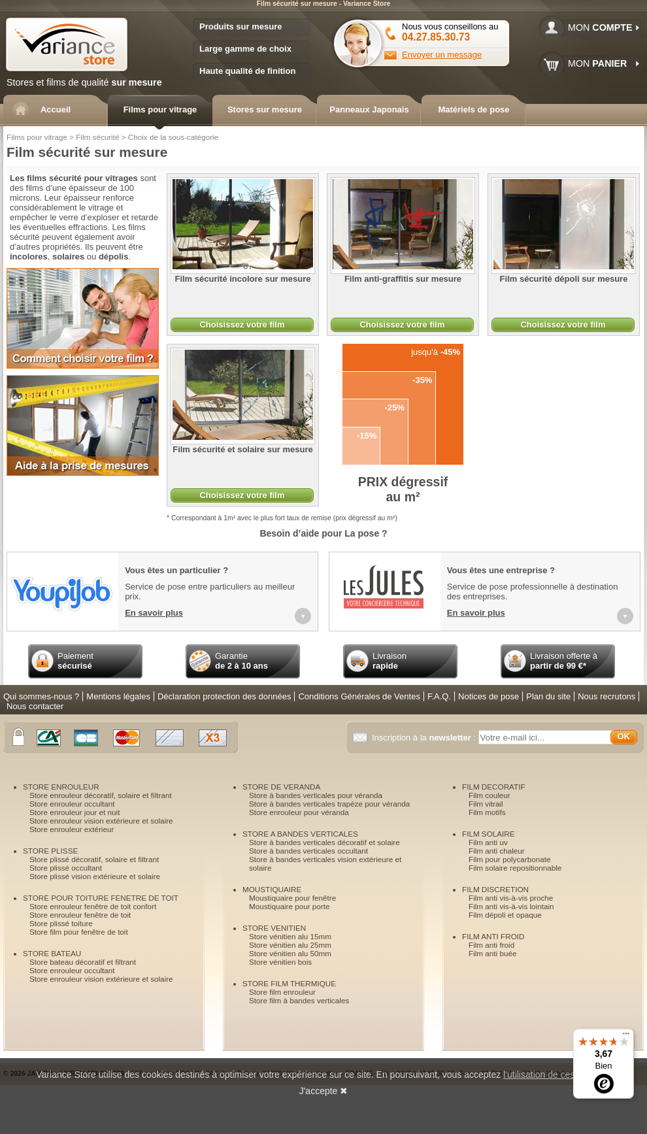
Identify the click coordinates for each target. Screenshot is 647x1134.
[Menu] (626, 1036)
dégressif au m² (403, 489)
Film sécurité (97, 137)
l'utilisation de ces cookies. (557, 1074)
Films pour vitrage (37, 137)
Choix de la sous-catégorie (173, 137)
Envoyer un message (442, 54)
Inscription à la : (425, 737)
